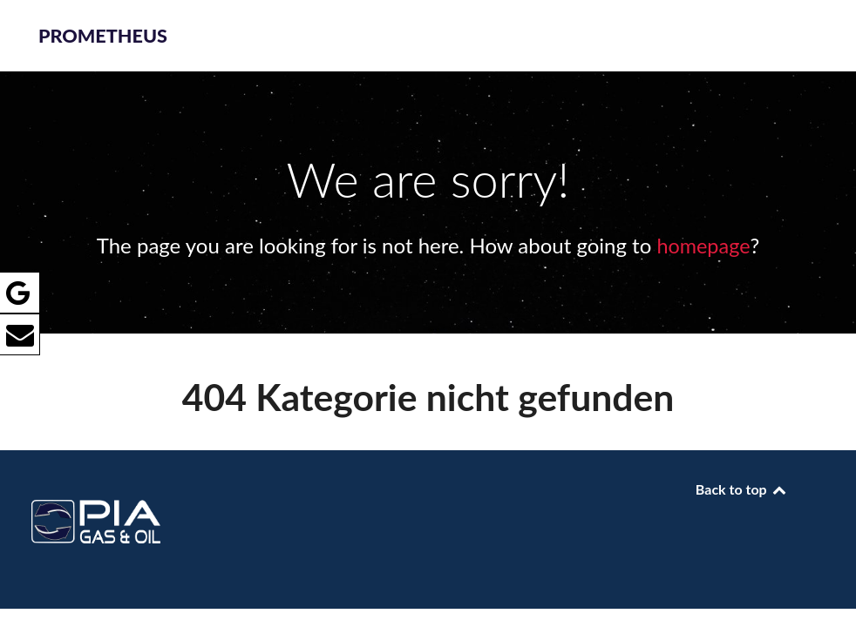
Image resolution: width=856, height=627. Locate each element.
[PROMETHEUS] (114, 493)
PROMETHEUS (102, 35)
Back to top (742, 488)
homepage (703, 245)
